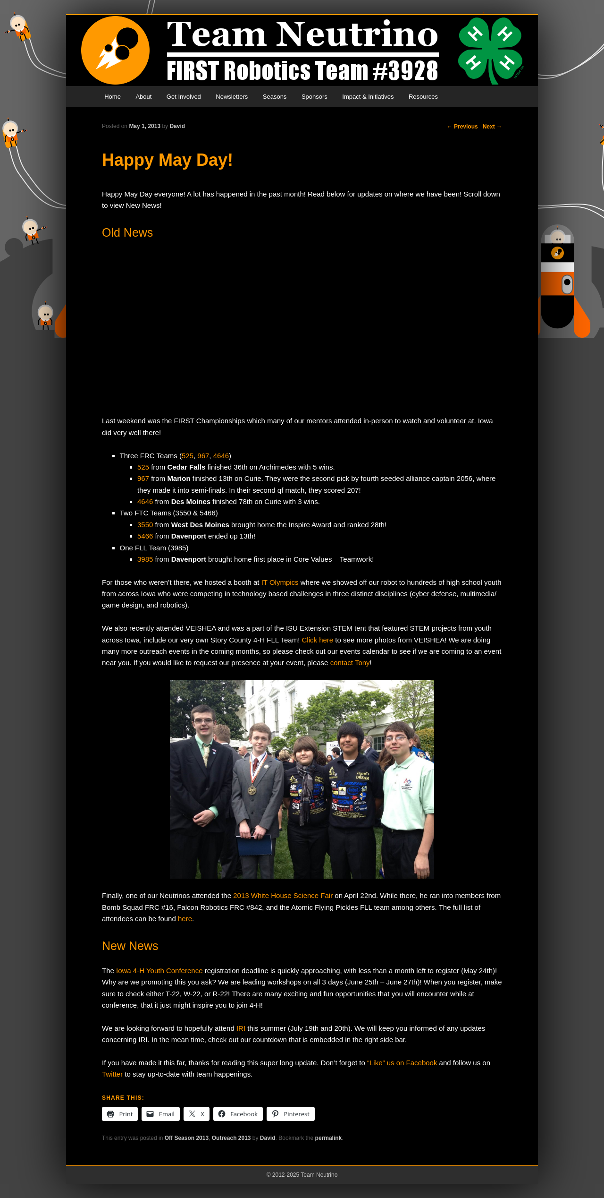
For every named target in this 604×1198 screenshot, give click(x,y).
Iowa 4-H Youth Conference (159, 971)
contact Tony (350, 663)
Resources (423, 96)
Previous (462, 126)
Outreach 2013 (231, 1138)
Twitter (112, 1074)
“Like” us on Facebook (402, 1063)
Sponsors (314, 96)
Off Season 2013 (187, 1138)
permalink (328, 1138)
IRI (240, 1028)
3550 (145, 525)
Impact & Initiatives (368, 96)
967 (203, 456)
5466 (145, 536)
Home (112, 96)
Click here (318, 640)
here (185, 919)
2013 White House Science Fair (283, 895)
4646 (221, 456)
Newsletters (232, 96)
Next (492, 126)
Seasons (275, 96)
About (143, 96)
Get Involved (184, 96)
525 (187, 456)
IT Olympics (280, 582)
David (177, 126)
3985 (145, 559)
